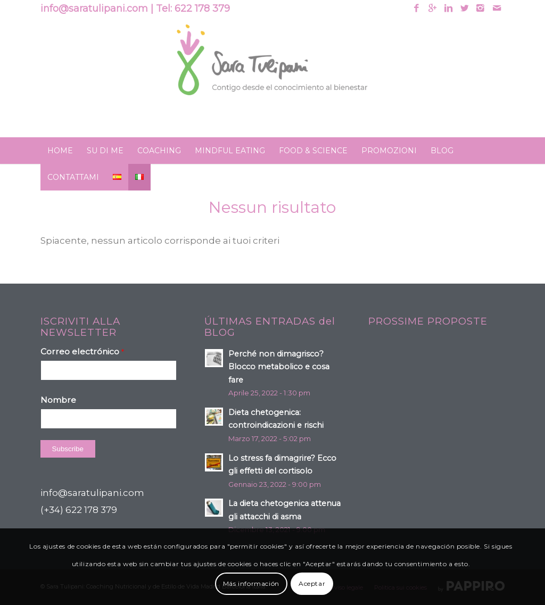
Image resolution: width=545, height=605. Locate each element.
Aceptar (312, 583)
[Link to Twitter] (464, 8)
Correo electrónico (82, 351)
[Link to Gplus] (432, 8)
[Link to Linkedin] (448, 8)
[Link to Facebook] (416, 8)
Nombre (58, 400)
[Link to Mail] (497, 8)
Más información (251, 583)
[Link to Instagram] (480, 8)
